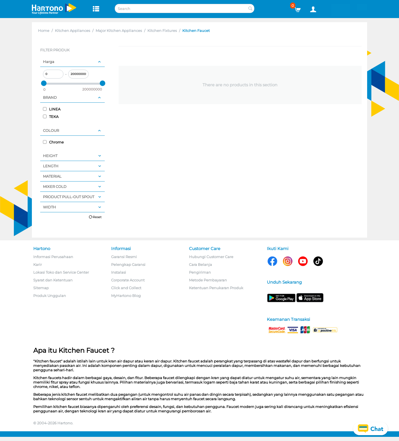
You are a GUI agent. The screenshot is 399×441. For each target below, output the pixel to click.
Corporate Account (128, 280)
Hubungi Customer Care (211, 256)
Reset (97, 217)
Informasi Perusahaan (53, 256)
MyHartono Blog (126, 295)
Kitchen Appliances (72, 30)
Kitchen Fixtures (162, 30)
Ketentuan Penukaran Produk (216, 288)
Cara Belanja (200, 264)
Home (43, 30)
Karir (37, 264)
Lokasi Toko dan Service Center (61, 272)
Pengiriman (200, 272)
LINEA (51, 109)
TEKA (50, 116)
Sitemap (41, 288)
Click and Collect (126, 288)
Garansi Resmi (124, 256)
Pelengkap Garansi (128, 264)
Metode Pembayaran (208, 280)
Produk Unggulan (49, 295)
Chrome (53, 142)
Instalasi (118, 272)
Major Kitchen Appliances (119, 30)
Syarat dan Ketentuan (53, 280)
